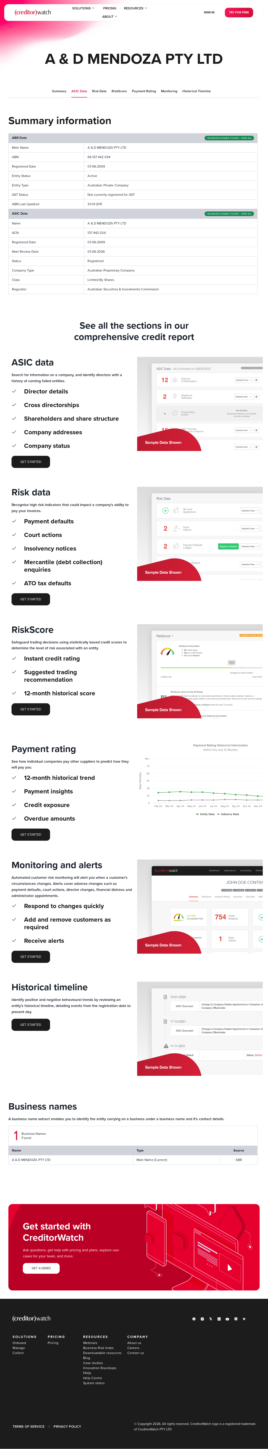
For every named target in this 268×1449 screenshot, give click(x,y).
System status (94, 1383)
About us (134, 1343)
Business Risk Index (98, 1348)
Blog (86, 1358)
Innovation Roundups (99, 1368)
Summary (59, 91)
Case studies (93, 1363)
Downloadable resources (102, 1353)
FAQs (87, 1373)
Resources (122, 12)
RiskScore (119, 91)
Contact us (135, 1353)
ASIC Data (79, 91)
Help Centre (92, 1378)
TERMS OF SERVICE (28, 1427)
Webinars (90, 1343)
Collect (18, 1353)
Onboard (19, 1343)
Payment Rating (144, 91)
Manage (19, 1348)
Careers (133, 1348)
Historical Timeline (196, 91)
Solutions (73, 12)
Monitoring (169, 91)
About (149, 12)
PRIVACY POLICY (67, 1427)
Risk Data (99, 91)
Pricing (98, 12)
